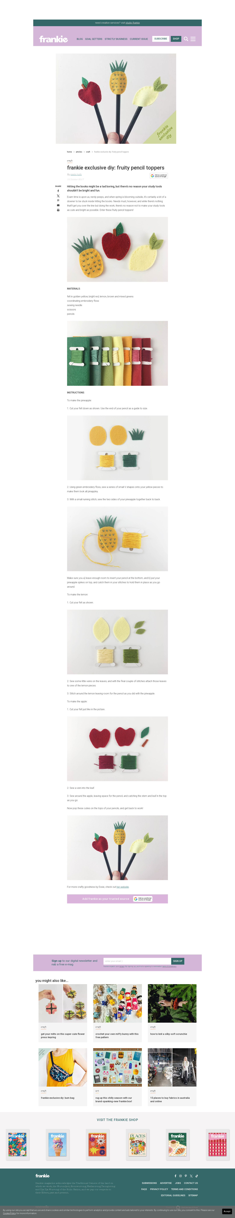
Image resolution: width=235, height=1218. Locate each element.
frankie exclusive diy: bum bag (57, 1097)
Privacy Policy (159, 1189)
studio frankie (133, 22)
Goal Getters (93, 39)
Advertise (166, 1183)
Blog (80, 39)
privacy (121, 966)
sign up (177, 961)
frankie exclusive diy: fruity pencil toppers (111, 152)
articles (79, 152)
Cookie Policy (9, 1213)
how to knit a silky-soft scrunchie (168, 1034)
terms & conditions (169, 966)
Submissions (149, 1183)
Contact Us (191, 1183)
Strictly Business (116, 39)
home (69, 152)
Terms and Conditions (184, 1189)
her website (123, 886)
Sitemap (193, 1195)
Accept (227, 1211)
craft (88, 152)
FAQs (144, 1189)
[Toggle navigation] (193, 39)
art (97, 1091)
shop (176, 38)
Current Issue (139, 39)
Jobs (178, 1183)
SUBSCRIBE (160, 38)
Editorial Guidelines (173, 1195)
